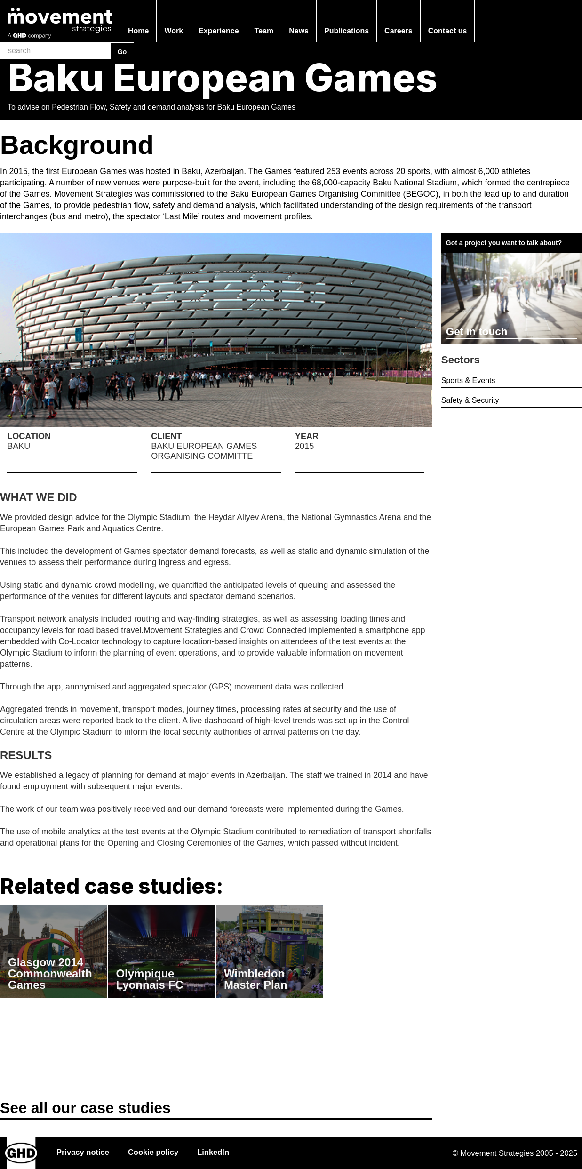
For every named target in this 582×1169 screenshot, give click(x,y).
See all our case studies (85, 1107)
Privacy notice (82, 1152)
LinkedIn (213, 1152)
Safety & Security (470, 400)
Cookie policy (153, 1152)
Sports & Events (468, 380)
